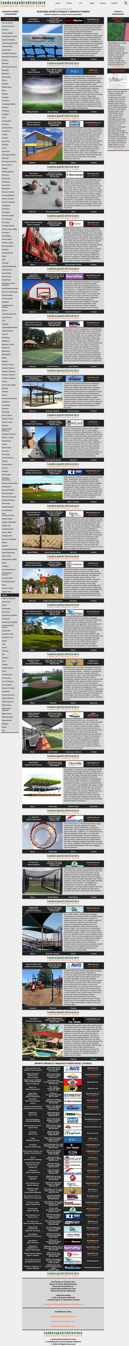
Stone (4, 605)
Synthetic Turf (7, 637)
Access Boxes (7, 23)
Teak (4, 644)
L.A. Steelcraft (33, 817)
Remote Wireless (8, 500)
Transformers (7, 675)
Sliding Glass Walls (9, 559)
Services (73, 552)
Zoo (3, 730)
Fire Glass (6, 222)
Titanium (5, 658)
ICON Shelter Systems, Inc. (33, 1151)
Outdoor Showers (8, 375)
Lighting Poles (7, 331)
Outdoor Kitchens (8, 371)
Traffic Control (7, 668)
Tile (3, 654)
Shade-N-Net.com (93, 908)
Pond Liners (6, 448)
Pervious (5, 409)
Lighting (5, 324)
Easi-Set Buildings (33, 1119)
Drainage (5, 158)
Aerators (5, 30)
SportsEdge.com (93, 763)
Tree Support (7, 685)
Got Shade (33, 1019)
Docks (4, 148)
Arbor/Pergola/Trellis (10, 43)
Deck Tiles (6, 141)
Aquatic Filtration (8, 40)
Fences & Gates (8, 199)
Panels (4, 381)
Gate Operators (8, 246)
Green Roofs (7, 270)
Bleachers (6, 74)
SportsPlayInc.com (93, 275)
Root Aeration (7, 510)
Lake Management (9, 314)
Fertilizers (5, 209)
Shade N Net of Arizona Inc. (33, 908)
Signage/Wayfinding (9, 549)
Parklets (5, 392)
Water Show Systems (6, 709)
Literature (73, 460)
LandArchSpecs (93, 663)
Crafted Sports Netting (53, 460)
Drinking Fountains (9, 161)
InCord (33, 422)
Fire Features (7, 219)
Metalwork (6, 348)
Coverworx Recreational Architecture (33, 377)
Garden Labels (7, 243)
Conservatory (7, 128)
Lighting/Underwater (9, 327)
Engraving (6, 182)
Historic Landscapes (10, 292)
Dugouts (53, 163)
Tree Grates (6, 678)
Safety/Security (7, 529)
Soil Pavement (7, 578)
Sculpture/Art (7, 536)
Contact (114, 3)
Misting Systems (32, 112)
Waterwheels (7, 720)
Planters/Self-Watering (7, 430)
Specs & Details (73, 502)
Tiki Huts (5, 651)
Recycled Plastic (8, 490)
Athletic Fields (73, 806)
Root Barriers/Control (8, 514)
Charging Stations (9, 104)
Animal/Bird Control (9, 36)
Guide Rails (6, 280)
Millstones (6, 351)
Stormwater (6, 608)
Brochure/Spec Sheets (73, 264)
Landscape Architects (73, 752)
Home (57, 3)
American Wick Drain (33, 964)
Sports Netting (32, 552)
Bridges (5, 94)
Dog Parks (6, 151)
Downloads (73, 112)
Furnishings (6, 236)
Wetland (5, 724)
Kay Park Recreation (33, 563)
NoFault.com (93, 661)
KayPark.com (93, 563)
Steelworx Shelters (53, 411)
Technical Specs (73, 411)
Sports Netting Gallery (53, 552)
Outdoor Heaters (8, 368)
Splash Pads (6, 592)
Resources (94, 703)
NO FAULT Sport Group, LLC (34, 661)
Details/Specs (73, 897)
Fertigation (6, 205)
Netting (4, 361)
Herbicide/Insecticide (10, 288)
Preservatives (7, 464)
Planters (5, 425)
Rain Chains (6, 475)
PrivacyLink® (33, 862)
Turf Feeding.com (93, 612)
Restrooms (6, 503)
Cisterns (5, 107)
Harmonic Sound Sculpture (8, 284)
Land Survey (7, 317)
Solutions (52, 264)
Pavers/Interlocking (9, 398)
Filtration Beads (8, 216)
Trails (4, 671)
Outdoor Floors (8, 365)
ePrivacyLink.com (93, 862)
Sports (4, 595)
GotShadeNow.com (93, 1019)
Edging (4, 168)
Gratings (5, 263)
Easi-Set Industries (33, 122)
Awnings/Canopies (9, 53)
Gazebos (5, 249)
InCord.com (93, 422)
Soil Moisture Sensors (7, 574)
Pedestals (5, 402)
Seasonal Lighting (9, 539)
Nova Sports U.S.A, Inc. (33, 322)
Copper (5, 134)
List (80, 3)
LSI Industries (33, 1177)
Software (5, 566)
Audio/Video (6, 50)
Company (32, 366)
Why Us (53, 1059)
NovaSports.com (93, 323)
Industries (73, 601)
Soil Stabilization (8, 581)
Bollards (5, 84)
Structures (6, 612)
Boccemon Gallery (53, 212)
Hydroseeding (7, 295)
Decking (5, 145)
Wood (4, 727)
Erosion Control (8, 192)
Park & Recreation (9, 385)
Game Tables (7, 239)
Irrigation (5, 302)
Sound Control (7, 588)
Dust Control (7, 165)
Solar (4, 585)
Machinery (6, 337)
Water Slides (6, 714)
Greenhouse (6, 276)
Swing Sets (6, 631)
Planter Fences (7, 419)
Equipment (6, 188)
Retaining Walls (8, 507)
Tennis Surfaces (53, 366)
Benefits (32, 163)
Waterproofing (7, 717)
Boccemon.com (93, 173)
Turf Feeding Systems (34, 611)
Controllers (6, 131)
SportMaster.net (93, 19)
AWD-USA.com (93, 964)
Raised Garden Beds (10, 483)
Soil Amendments (8, 569)
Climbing (5, 111)
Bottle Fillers (7, 87)
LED (3, 321)
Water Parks (6, 705)
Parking (5, 388)
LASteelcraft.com (93, 817)
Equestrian (6, 185)
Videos (73, 59)
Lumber (5, 334)
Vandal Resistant (8, 695)
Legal (92, 3)
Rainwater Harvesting (6, 479)
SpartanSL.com (93, 222)
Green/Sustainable (9, 266)
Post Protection (8, 458)
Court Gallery (73, 366)
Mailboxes (6, 341)
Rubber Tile (6, 526)
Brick (4, 90)
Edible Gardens (8, 172)
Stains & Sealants (8, 598)
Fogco (33, 70)
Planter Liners (7, 422)
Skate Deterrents (8, 553)
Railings (5, 471)
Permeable (6, 405)
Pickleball (5, 412)
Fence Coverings (8, 202)
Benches (5, 63)
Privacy (103, 3)
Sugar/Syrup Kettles (9, 615)
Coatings (5, 114)
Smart (4, 563)
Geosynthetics (7, 253)
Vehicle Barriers (8, 698)
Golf (3, 260)
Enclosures (6, 178)
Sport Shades (53, 752)
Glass (4, 256)
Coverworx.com (93, 377)
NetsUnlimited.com (93, 513)
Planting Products (9, 434)
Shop (73, 212)
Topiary (5, 664)
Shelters (5, 546)
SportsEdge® (33, 762)
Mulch (4, 358)
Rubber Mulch (7, 519)
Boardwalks (6, 77)
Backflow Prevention (10, 57)
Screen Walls (7, 532)
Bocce (4, 80)
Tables (4, 641)
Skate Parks (6, 556)
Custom (5, 138)
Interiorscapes (7, 298)
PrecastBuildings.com (93, 122)
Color (4, 117)
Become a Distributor (73, 312)
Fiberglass (6, 212)
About (69, 3)
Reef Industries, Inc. (33, 471)
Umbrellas (6, 691)
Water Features (7, 702)
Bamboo (5, 60)
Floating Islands (8, 226)
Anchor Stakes (7, 33)
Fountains (6, 233)
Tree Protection (8, 681)
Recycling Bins (7, 493)
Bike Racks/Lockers (9, 67)
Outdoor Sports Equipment (53, 601)
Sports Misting (53, 112)
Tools (4, 661)
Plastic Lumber (7, 437)
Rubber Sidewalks (9, 522)
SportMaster (33, 19)
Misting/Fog (6, 354)
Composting (6, 121)
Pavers (4, 395)
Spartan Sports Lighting (33, 222)
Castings (5, 97)
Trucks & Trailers (8, 688)
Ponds (4, 444)
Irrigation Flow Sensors (7, 306)
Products (53, 502)
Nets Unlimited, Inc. (33, 512)
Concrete (5, 124)
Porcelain (5, 451)
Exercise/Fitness (8, 195)
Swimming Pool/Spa (9, 622)
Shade (4, 542)
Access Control (8, 26)
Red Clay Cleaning (9, 497)
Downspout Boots (9, 155)
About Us (32, 212)
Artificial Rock (7, 46)
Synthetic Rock (7, 634)
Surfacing (5, 619)
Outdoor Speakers (9, 378)
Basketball (53, 852)
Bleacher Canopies (53, 953)
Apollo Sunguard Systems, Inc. (33, 714)
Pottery (4, 461)
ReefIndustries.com (93, 471)
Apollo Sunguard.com (93, 714)
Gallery (73, 163)
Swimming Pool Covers (8, 626)
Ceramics (5, 101)
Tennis (4, 648)
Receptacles (6, 487)
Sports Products (53, 312)
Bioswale (5, 70)
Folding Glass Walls (9, 229)
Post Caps (6, 454)
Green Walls (6, 273)
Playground (6, 441)
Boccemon (34, 173)
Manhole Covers (8, 344)
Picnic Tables (7, 415)
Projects (73, 1008)
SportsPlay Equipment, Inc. (33, 275)
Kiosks (4, 310)
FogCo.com (93, 70)
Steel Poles (6, 602)
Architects (53, 59)
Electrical (5, 175)
